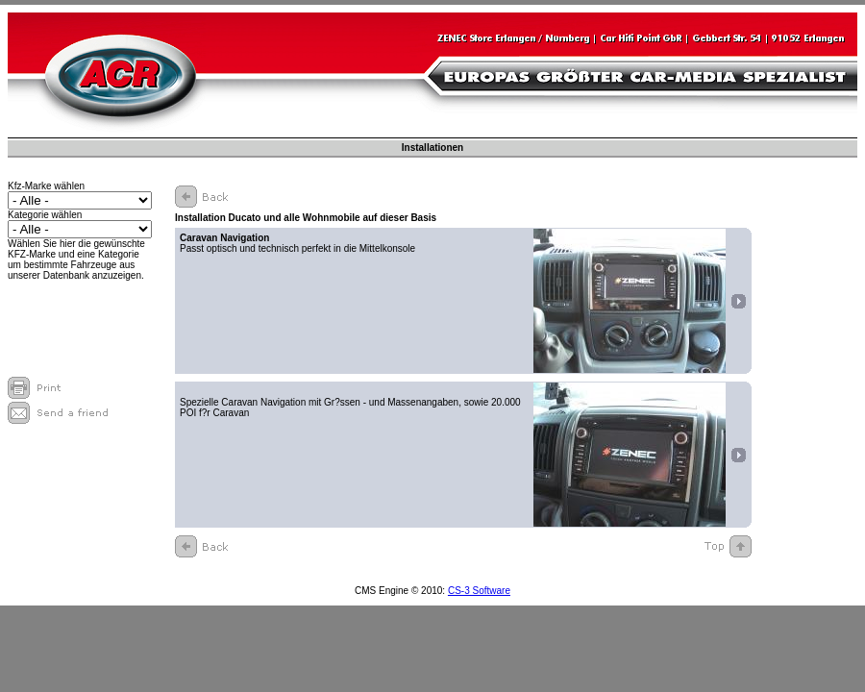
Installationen (432, 147)
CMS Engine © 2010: (401, 590)
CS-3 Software (479, 590)
